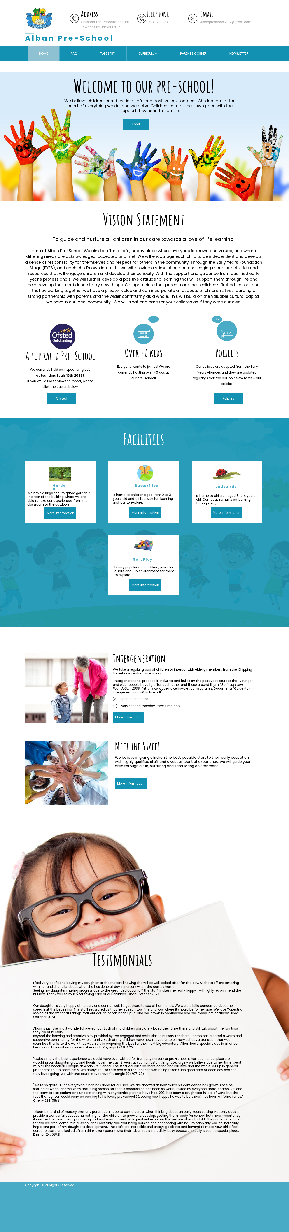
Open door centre (134, 699)
